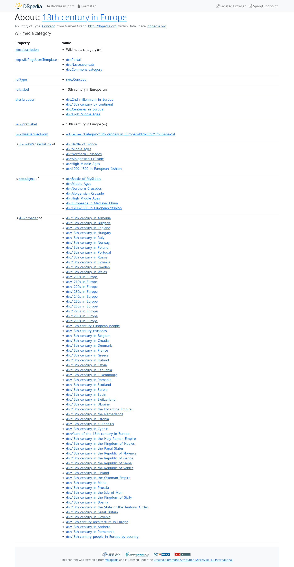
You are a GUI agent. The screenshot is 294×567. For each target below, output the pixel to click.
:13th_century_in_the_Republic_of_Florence (101, 453)
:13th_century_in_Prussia (87, 487)
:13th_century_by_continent (89, 104)
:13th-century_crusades (86, 331)
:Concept (76, 79)
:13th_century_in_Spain (86, 394)
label (22, 89)
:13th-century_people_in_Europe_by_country (102, 536)
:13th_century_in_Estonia (87, 419)
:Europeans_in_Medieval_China (92, 203)
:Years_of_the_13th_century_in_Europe (97, 433)
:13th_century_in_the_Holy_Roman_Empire (101, 438)
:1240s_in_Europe (82, 296)
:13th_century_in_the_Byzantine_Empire (98, 409)
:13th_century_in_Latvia (86, 365)
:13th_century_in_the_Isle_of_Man (94, 492)
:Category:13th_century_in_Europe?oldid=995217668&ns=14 (120, 134)
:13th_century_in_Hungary (88, 233)
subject (27, 178)
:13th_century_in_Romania (88, 380)
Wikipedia (111, 560)
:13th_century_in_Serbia (86, 389)
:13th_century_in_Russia (87, 257)
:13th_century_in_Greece (87, 355)
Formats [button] (85, 6)
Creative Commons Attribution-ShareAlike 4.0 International (193, 560)
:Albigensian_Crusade (85, 159)
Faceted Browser (231, 6)
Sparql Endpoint (263, 6)
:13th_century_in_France (87, 350)
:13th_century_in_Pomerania (90, 531)
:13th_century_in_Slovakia (88, 262)
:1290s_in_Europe (82, 321)
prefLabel (26, 124)
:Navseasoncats (80, 64)
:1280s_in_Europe (82, 316)
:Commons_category (84, 69)
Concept (48, 26)
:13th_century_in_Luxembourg (91, 375)
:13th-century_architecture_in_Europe (97, 522)
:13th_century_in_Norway (88, 242)
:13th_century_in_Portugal (88, 252)
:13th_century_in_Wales (86, 272)
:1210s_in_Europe (82, 282)
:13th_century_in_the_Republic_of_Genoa (99, 458)
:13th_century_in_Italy (85, 237)
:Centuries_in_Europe (84, 109)
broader (25, 99)
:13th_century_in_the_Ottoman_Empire (98, 478)
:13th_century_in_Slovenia (88, 517)
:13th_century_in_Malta (86, 482)
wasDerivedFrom (32, 134)
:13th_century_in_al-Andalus (90, 424)
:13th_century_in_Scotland (88, 384)
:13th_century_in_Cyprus (87, 429)
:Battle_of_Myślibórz (83, 178)
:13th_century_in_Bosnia (87, 502)
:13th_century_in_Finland (87, 473)
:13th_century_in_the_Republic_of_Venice (99, 468)
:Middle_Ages (78, 149)
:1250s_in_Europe (82, 301)
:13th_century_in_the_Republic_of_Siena (99, 463)
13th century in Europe (84, 17)
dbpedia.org (156, 26)
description (27, 49)
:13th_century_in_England (88, 228)
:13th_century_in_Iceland (87, 360)
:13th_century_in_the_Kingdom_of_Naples (100, 443)
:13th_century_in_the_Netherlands (94, 414)
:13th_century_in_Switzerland (91, 399)
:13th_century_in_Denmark (89, 345)
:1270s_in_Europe (82, 311)
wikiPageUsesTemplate (36, 59)
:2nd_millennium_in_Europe (89, 99)
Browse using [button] (59, 6)
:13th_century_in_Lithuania (89, 370)
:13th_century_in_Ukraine (88, 404)
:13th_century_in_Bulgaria (88, 223)
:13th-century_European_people (93, 326)
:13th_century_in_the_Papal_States (95, 448)
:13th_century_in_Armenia (88, 218)
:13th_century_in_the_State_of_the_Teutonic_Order (107, 507)
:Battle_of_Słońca (81, 144)
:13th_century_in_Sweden (88, 267)
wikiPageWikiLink (35, 144)
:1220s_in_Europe (82, 286)
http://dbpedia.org (102, 26)
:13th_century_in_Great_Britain (92, 512)
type (21, 79)
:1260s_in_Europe (82, 306)
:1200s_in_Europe (82, 277)
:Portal (73, 59)
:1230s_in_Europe (82, 291)
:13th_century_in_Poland (87, 247)
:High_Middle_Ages (83, 114)
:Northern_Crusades (84, 154)
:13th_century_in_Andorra (88, 527)
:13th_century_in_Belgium (88, 335)
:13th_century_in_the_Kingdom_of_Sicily (99, 497)
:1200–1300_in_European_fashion (94, 168)
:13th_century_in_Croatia (87, 340)
